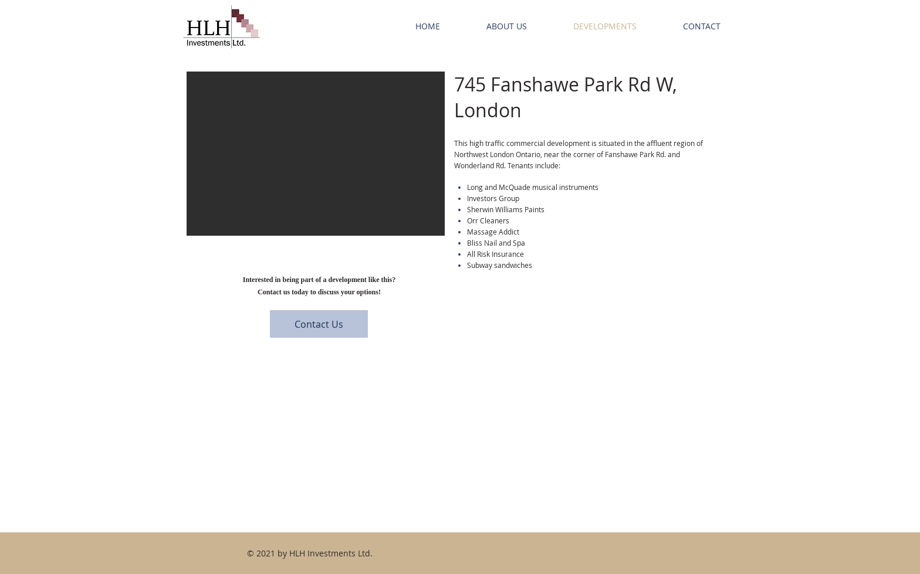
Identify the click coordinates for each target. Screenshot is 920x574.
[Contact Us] (319, 324)
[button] (316, 154)
